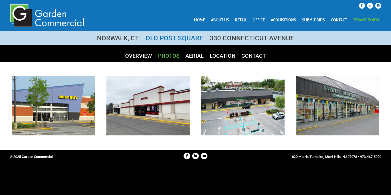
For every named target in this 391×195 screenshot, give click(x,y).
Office (259, 20)
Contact (339, 20)
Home (199, 20)
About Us (220, 20)
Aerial (194, 56)
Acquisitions (283, 20)
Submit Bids (313, 20)
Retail (241, 20)
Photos (168, 56)
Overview (138, 56)
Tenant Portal (367, 20)
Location (222, 56)
